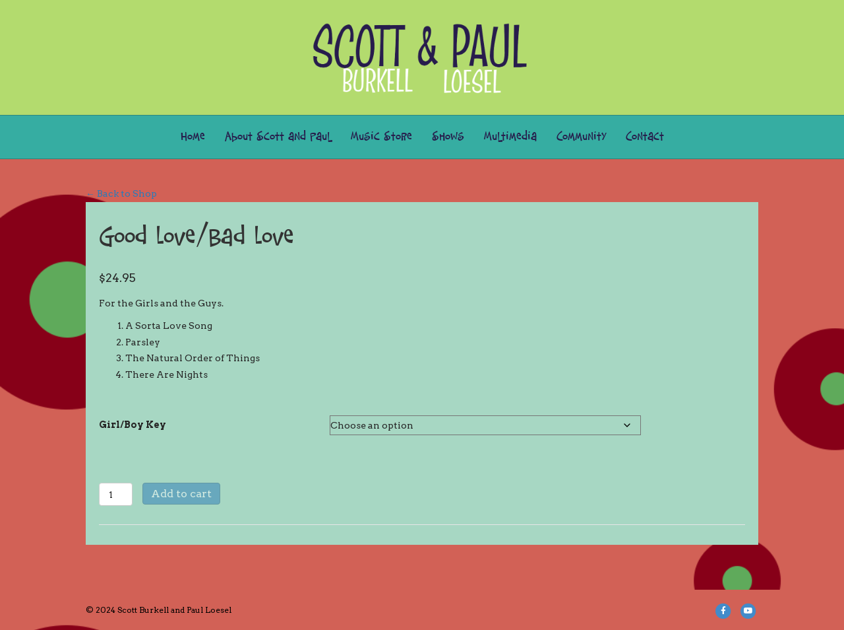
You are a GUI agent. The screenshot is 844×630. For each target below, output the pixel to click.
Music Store (381, 137)
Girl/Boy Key (132, 424)
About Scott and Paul (278, 137)
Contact (645, 137)
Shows (448, 137)
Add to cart (181, 493)
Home (193, 137)
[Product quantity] (116, 494)
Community (581, 137)
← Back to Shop (121, 193)
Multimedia (510, 137)
